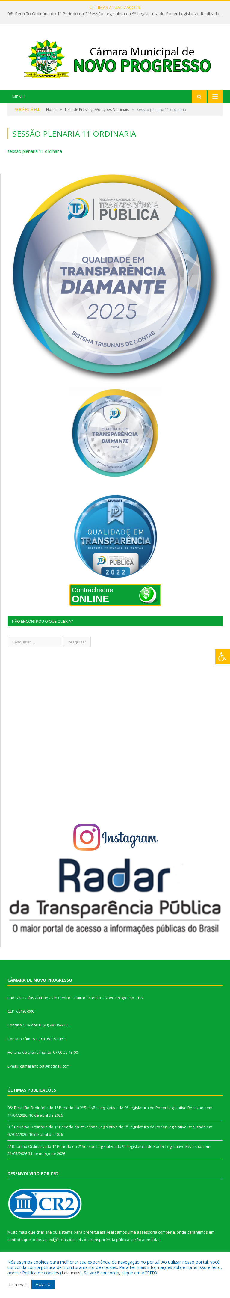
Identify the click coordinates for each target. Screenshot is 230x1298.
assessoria (147, 1232)
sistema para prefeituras (81, 1232)
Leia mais (71, 1273)
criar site (44, 1232)
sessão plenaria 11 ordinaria (34, 151)
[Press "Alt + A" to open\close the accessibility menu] (222, 656)
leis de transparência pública (103, 1239)
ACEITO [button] (43, 1284)
